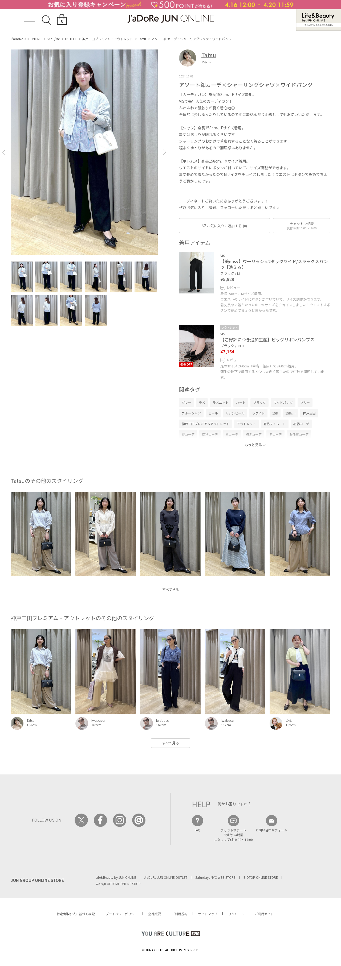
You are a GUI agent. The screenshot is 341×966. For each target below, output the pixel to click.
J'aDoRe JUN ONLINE (26, 38)
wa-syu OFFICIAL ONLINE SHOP (118, 883)
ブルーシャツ (191, 413)
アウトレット (246, 423)
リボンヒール (235, 413)
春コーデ (188, 434)
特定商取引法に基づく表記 (75, 913)
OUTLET (71, 38)
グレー (186, 402)
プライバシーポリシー (121, 913)
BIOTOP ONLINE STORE (260, 877)
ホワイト (258, 413)
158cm (290, 413)
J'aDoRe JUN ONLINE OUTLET (165, 877)
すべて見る (170, 589)
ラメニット (221, 402)
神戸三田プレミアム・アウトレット (107, 38)
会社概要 (154, 913)
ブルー (305, 402)
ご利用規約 (180, 913)
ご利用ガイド (264, 913)
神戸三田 (309, 413)
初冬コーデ (254, 434)
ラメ (202, 402)
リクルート (236, 913)
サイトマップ (207, 913)
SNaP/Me (53, 38)
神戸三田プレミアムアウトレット (205, 423)
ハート (241, 402)
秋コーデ (231, 434)
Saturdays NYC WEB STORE (215, 877)
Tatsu (142, 38)
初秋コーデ (210, 434)
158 (275, 413)
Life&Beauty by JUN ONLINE (116, 877)
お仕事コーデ (298, 434)
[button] (3, 152)
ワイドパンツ (283, 402)
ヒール (213, 413)
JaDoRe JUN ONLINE (170, 19)
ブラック (259, 402)
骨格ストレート (274, 423)
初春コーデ (301, 423)
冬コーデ (275, 434)
